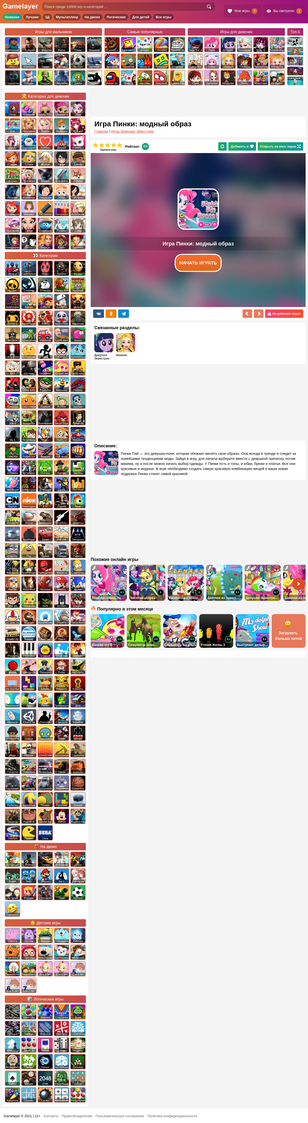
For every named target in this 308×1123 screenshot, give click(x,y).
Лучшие (32, 17)
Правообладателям (77, 1116)
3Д (47, 17)
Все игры (163, 17)
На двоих (92, 17)
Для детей (140, 17)
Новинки (12, 17)
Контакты (51, 1116)
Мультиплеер (67, 17)
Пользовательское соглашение (120, 1116)
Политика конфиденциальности (172, 1116)
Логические (116, 17)
